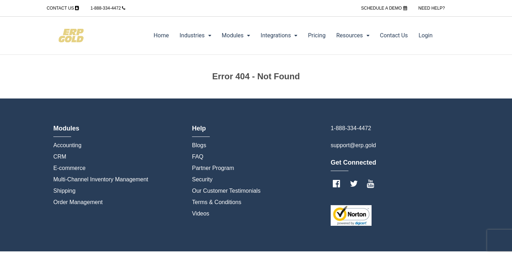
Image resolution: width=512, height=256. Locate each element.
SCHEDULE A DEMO (384, 8)
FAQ (197, 157)
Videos (200, 213)
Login (425, 35)
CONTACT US (63, 8)
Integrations (279, 35)
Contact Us (394, 35)
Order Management (78, 202)
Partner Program (213, 168)
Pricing (317, 35)
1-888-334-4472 (107, 8)
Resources (352, 35)
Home (161, 35)
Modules (236, 35)
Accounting (67, 145)
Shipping (64, 191)
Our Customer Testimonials (226, 191)
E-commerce (69, 168)
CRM (59, 157)
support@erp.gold (353, 145)
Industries (195, 35)
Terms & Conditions (216, 202)
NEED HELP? (431, 8)
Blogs (199, 145)
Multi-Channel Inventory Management (100, 179)
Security (202, 179)
